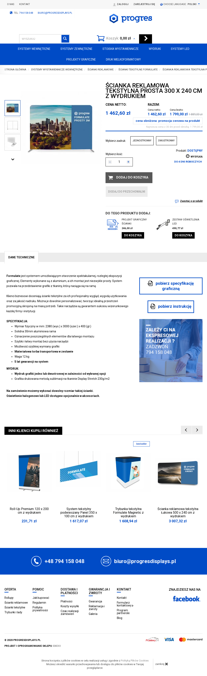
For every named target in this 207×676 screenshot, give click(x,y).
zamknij (161, 664)
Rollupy (9, 597)
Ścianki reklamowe (16, 602)
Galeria (93, 613)
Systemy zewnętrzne (76, 48)
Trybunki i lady (13, 612)
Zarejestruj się (144, 4)
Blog (120, 618)
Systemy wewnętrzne (34, 48)
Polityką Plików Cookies (135, 660)
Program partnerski (123, 612)
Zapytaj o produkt (191, 200)
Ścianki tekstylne (14, 607)
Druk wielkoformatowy (123, 59)
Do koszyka (133, 235)
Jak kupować (41, 597)
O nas (10, 4)
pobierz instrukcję (170, 306)
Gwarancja (95, 601)
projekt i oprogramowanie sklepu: (32, 646)
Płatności (66, 601)
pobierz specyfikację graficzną (171, 286)
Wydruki (155, 48)
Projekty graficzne (81, 59)
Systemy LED (180, 48)
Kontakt (24, 4)
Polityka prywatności (40, 609)
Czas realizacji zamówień (70, 612)
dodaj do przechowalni (126, 191)
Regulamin (39, 602)
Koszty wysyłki (70, 606)
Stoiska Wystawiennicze (120, 48)
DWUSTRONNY (166, 140)
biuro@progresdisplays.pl (55, 12)
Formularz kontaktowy (125, 604)
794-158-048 (26, 12)
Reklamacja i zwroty (97, 608)
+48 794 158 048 (64, 561)
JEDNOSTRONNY (142, 140)
